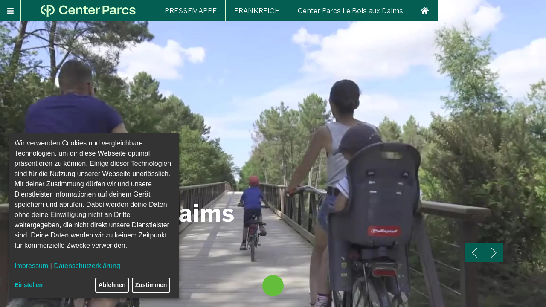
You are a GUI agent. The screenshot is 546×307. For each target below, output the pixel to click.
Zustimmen (151, 284)
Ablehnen (112, 284)
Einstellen (29, 284)
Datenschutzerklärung (87, 265)
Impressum (31, 265)
